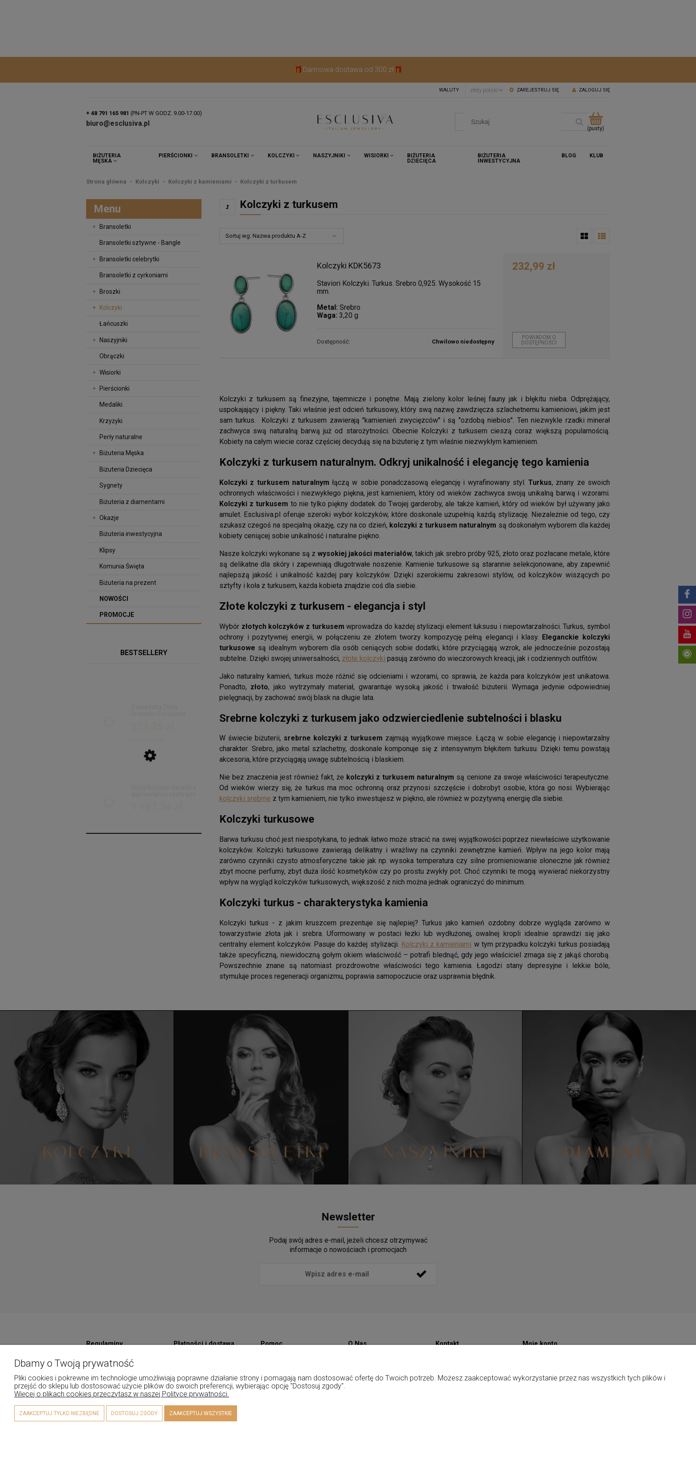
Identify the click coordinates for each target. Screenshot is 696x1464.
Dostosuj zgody (134, 1413)
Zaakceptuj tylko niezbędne (59, 1413)
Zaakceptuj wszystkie (200, 1413)
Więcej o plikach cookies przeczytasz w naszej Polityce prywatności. (121, 1394)
